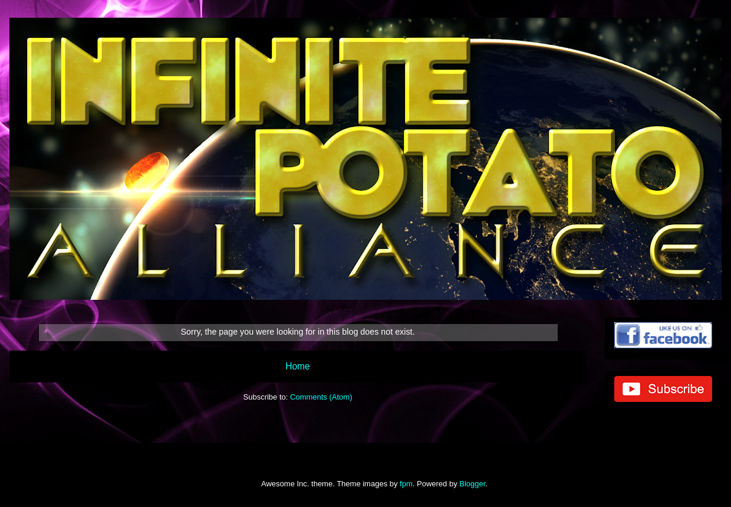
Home (297, 366)
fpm (406, 483)
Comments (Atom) (321, 396)
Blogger (472, 483)
